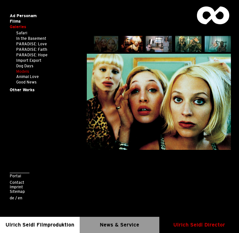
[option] (159, 102)
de (12, 198)
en (20, 198)
